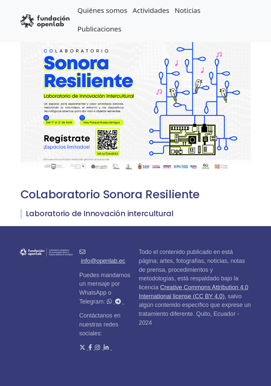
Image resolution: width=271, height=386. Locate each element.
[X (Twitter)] (83, 347)
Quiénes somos (102, 10)
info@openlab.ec (103, 261)
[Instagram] (98, 347)
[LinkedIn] (107, 347)
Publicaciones (99, 28)
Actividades (151, 10)
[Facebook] (90, 347)
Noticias (188, 10)
